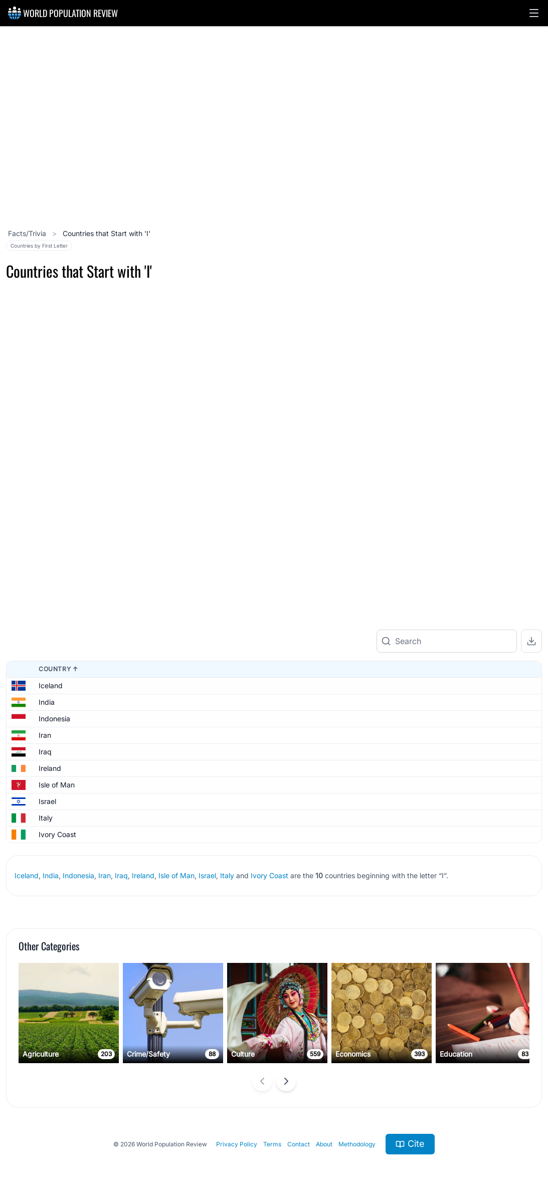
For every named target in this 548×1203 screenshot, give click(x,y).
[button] (534, 13)
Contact (298, 1128)
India (47, 686)
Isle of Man (57, 769)
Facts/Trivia (28, 233)
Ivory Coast (57, 819)
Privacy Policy (236, 1128)
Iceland (51, 670)
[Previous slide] (262, 1066)
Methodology (357, 1128)
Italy (46, 802)
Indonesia (54, 703)
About (324, 1128)
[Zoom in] (530, 416)
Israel (47, 785)
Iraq (45, 736)
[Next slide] (286, 1066)
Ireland (50, 752)
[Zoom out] (530, 443)
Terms (272, 1128)
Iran (45, 719)
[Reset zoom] (530, 470)
